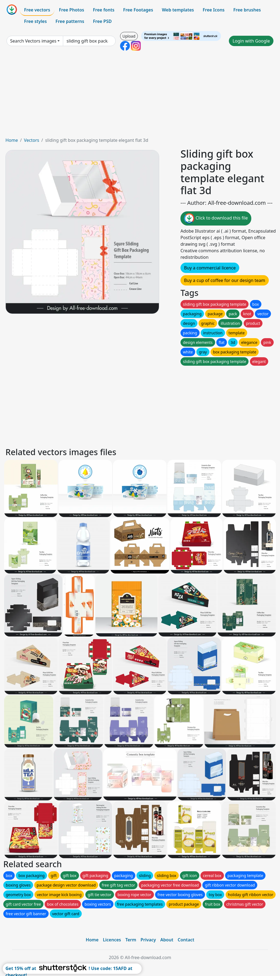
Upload (128, 36)
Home (11, 140)
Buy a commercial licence (210, 268)
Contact (186, 940)
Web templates (178, 10)
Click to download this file (216, 218)
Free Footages (138, 10)
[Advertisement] (140, 96)
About (166, 940)
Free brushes (247, 10)
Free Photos (71, 10)
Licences (112, 940)
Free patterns (70, 21)
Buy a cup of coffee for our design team (224, 280)
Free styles (35, 21)
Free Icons (213, 10)
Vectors (31, 140)
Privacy (148, 940)
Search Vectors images (33, 41)
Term (130, 940)
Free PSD (102, 21)
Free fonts (104, 10)
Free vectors (37, 10)
